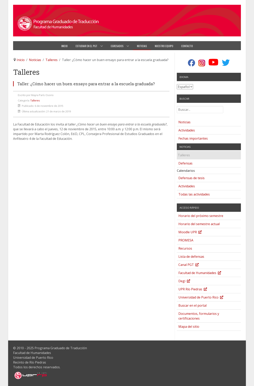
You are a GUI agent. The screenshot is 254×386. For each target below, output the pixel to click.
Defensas (185, 163)
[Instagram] (201, 63)
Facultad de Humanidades (203, 273)
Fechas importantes (193, 138)
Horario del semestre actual (199, 224)
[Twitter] (226, 62)
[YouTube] (213, 62)
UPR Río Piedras (196, 289)
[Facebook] (191, 63)
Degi (188, 281)
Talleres (35, 100)
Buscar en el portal (192, 305)
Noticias (184, 122)
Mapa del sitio (188, 326)
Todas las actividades (194, 194)
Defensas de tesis (191, 178)
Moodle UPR (194, 232)
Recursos (185, 248)
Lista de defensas (191, 256)
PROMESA (185, 240)
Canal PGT (192, 265)
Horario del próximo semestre (200, 216)
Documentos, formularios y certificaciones (198, 316)
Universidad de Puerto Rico (204, 297)
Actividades (186, 130)
